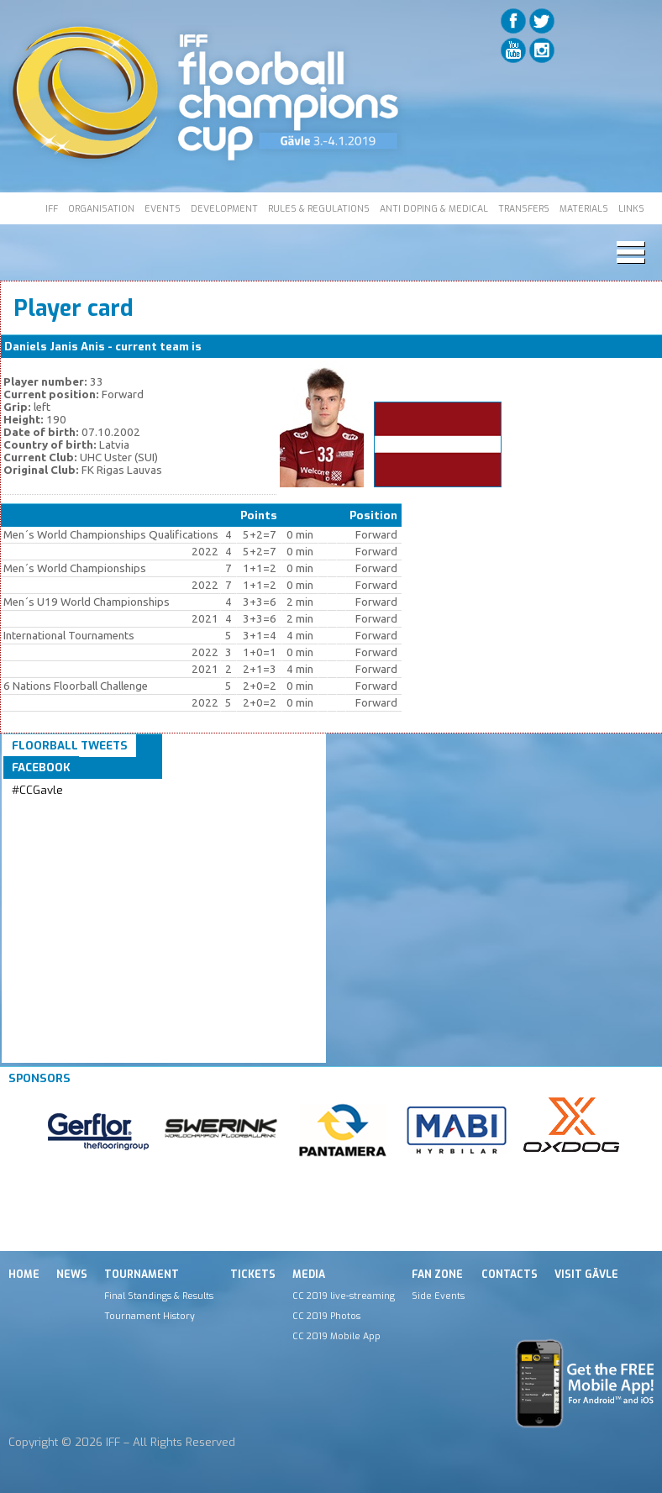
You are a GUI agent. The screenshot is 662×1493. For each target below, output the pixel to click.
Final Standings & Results (158, 1295)
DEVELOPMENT (224, 208)
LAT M (221, 346)
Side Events (438, 1295)
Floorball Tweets (70, 746)
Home (23, 1274)
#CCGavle (37, 790)
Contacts (509, 1274)
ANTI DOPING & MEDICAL (434, 208)
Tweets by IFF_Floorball (78, 810)
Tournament (141, 1274)
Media (308, 1274)
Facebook (41, 767)
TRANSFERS (523, 208)
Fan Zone (437, 1274)
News (71, 1274)
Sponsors (39, 1078)
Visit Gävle (586, 1274)
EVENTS (162, 208)
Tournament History (149, 1316)
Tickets (253, 1274)
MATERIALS (584, 208)
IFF (51, 208)
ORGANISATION (101, 208)
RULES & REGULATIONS (319, 208)
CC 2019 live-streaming (343, 1295)
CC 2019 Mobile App (336, 1336)
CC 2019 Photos (326, 1316)
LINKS (631, 208)
